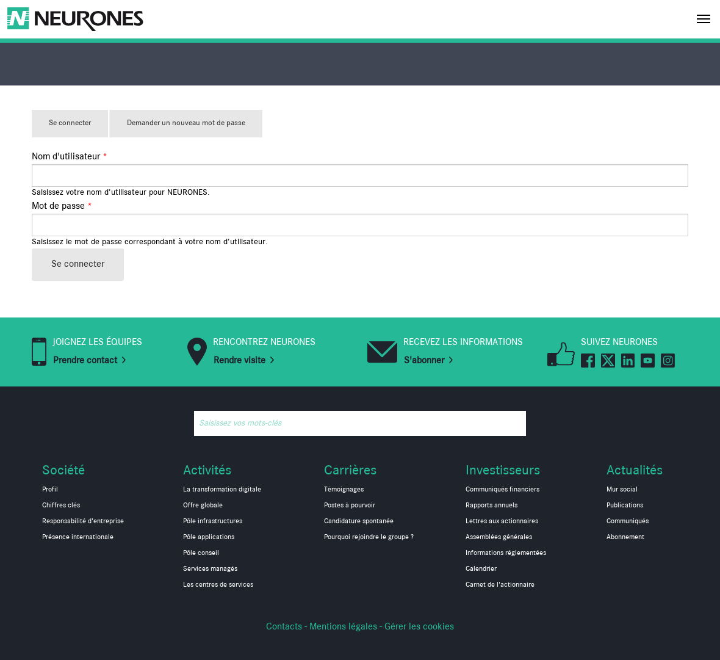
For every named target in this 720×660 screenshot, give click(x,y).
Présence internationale (77, 537)
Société (63, 470)
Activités (207, 470)
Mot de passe (62, 206)
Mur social (622, 489)
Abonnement (625, 537)
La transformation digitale (222, 489)
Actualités (635, 470)
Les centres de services (218, 585)
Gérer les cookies (419, 627)
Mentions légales (343, 627)
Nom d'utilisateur (69, 157)
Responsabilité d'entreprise (83, 521)
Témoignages (344, 489)
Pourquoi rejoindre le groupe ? (369, 537)
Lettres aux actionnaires (502, 521)
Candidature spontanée (359, 521)
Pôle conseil (201, 553)
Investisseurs (503, 470)
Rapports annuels (491, 505)
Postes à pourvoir (349, 505)
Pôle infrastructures (212, 521)
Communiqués (628, 521)
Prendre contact (85, 361)
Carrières (350, 470)
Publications (625, 505)
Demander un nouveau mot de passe (186, 123)
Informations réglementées (506, 553)
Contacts (284, 627)
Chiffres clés (61, 505)
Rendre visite (239, 361)
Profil (50, 489)
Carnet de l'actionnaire (500, 585)
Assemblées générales (499, 537)
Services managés (210, 569)
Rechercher (514, 423)
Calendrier (481, 569)
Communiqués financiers (502, 489)
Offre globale (203, 505)
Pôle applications (208, 537)
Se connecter (78, 127)
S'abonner (424, 361)
